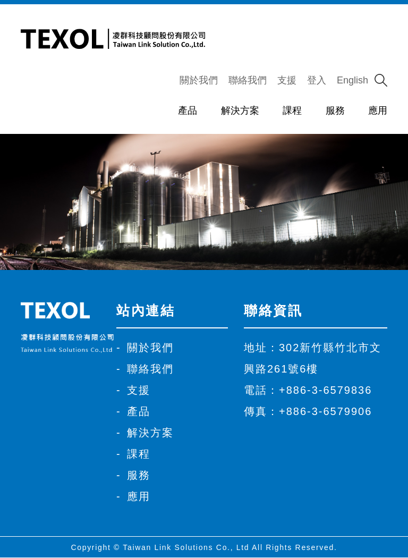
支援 (286, 80)
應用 (377, 110)
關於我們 (199, 80)
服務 (335, 110)
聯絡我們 (247, 80)
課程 (292, 110)
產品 (187, 110)
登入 (316, 80)
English (352, 80)
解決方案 (240, 110)
